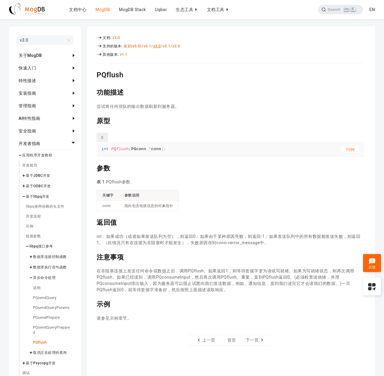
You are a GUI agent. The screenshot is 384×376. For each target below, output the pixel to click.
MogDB (102, 9)
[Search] (340, 9)
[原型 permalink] (92, 120)
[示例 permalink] (92, 303)
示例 (29, 226)
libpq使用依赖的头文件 (45, 206)
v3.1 (147, 46)
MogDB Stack (132, 9)
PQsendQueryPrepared (51, 330)
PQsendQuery (44, 298)
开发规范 (29, 165)
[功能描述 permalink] (92, 91)
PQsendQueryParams (51, 308)
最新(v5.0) (132, 46)
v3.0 (116, 38)
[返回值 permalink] (92, 221)
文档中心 (77, 9)
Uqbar (161, 9)
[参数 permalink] (92, 167)
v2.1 (166, 46)
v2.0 (176, 46)
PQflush (40, 342)
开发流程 (33, 216)
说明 (36, 288)
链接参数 (33, 236)
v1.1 (124, 54)
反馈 (372, 263)
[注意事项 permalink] (92, 256)
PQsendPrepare (46, 317)
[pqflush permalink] (92, 74)
